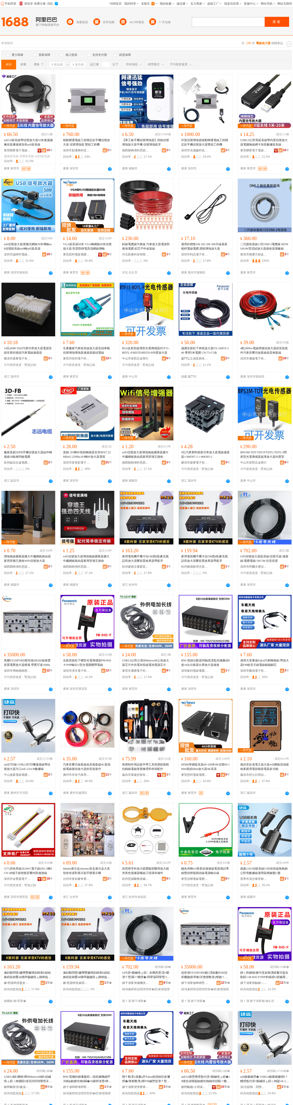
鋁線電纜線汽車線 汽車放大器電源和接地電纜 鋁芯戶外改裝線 (146, 246)
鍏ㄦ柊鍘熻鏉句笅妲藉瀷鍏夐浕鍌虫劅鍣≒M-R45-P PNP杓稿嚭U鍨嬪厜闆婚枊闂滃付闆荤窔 (264, 975)
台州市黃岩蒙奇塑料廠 (76, 879)
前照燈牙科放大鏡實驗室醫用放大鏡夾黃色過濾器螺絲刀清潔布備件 (145, 871)
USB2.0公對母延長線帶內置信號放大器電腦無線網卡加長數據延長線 (264, 142)
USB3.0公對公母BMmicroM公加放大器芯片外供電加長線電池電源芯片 (145, 663)
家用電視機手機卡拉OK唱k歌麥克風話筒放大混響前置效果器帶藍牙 (145, 558)
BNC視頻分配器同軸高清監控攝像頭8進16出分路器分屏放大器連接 (205, 663)
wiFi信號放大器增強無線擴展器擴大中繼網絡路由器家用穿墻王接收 (145, 454)
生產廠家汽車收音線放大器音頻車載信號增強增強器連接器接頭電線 (86, 350)
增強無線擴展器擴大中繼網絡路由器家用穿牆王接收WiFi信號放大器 (27, 558)
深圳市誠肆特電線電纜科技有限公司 (17, 254)
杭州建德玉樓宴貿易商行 (135, 566)
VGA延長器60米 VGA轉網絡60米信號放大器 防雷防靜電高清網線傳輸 (87, 246)
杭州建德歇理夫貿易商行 (194, 566)
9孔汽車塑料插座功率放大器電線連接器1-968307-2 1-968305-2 (205, 454)
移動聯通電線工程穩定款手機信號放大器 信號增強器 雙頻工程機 (86, 142)
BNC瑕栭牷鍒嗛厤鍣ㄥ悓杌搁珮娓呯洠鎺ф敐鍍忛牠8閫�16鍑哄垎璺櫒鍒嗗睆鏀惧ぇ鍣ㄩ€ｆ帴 (87, 1079)
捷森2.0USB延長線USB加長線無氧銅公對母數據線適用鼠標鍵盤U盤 (264, 871)
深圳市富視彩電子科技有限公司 (76, 462)
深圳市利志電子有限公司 (194, 254)
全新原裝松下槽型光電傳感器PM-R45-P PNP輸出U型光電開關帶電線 (87, 663)
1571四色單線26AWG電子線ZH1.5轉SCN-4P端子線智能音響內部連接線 (28, 871)
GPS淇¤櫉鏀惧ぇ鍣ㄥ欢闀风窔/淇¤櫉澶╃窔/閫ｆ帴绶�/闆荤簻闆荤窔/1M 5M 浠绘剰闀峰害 (146, 975)
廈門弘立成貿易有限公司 (194, 358)
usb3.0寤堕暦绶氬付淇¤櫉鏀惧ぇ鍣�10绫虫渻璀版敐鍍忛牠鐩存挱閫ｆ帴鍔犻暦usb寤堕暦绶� (205, 1079)
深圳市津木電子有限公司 (76, 670)
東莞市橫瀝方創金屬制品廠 (253, 254)
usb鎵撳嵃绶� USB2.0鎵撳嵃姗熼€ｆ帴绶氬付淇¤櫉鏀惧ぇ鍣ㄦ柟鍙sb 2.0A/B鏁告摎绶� (264, 1079)
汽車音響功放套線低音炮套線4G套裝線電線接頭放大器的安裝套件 (87, 767)
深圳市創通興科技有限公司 (76, 150)
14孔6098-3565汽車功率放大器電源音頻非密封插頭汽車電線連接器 (28, 350)
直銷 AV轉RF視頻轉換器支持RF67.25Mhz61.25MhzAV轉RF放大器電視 (87, 454)
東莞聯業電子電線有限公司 (17, 150)
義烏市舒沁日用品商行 (253, 774)
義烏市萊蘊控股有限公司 (135, 774)
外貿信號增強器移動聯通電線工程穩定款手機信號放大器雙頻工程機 (204, 142)
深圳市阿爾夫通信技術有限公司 (253, 566)
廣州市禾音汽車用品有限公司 (76, 774)
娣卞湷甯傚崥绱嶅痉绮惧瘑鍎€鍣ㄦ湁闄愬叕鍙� (194, 983)
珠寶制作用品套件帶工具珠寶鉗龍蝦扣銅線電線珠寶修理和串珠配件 (145, 767)
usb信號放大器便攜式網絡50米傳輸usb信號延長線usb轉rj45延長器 (28, 246)
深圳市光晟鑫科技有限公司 (194, 150)
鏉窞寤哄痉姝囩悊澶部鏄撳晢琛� (76, 983)
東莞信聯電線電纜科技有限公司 (194, 879)
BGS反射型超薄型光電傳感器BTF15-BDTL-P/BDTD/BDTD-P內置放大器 (145, 350)
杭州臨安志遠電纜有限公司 (17, 462)
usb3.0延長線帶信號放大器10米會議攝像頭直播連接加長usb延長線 (28, 142)
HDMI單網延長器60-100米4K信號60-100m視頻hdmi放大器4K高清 (205, 767)
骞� (49, 982)
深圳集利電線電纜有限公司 (194, 670)
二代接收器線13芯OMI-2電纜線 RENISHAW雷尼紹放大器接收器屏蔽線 (264, 246)
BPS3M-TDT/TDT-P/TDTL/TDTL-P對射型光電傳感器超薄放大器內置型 (263, 454)
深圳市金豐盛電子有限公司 (17, 879)
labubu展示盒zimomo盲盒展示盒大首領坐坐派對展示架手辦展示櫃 (86, 871)
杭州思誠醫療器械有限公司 (135, 879)
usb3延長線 (42, 156)
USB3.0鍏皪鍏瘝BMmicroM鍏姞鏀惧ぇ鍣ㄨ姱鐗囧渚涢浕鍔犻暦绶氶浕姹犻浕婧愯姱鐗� (28, 1079)
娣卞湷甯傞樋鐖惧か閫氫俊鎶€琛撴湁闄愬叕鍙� (135, 983)
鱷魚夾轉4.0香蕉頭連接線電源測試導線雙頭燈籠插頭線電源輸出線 (205, 871)
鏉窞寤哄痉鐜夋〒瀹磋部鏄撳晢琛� (17, 983)
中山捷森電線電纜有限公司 (17, 774)
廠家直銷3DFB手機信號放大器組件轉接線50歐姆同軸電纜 (28, 454)
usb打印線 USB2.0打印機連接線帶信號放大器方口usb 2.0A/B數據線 (27, 767)
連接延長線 (11, 156)
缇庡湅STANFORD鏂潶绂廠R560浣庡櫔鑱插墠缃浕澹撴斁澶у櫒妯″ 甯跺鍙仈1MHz (204, 975)
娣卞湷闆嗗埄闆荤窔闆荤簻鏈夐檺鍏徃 (76, 1087)
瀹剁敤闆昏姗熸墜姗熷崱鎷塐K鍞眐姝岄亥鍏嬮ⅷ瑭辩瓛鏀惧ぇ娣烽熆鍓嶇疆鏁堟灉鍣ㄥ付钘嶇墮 (27, 975)
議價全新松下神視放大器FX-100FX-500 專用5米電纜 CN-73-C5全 (205, 350)
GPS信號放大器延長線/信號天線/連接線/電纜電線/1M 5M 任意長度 (264, 558)
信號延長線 (26, 156)
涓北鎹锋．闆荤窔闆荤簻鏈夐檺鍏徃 (253, 1087)
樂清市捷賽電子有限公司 (17, 358)
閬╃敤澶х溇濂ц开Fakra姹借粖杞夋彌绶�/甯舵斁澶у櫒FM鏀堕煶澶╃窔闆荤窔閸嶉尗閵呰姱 (146, 1079)
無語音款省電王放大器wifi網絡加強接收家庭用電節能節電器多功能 (264, 767)
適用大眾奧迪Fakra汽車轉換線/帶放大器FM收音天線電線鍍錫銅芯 (264, 663)
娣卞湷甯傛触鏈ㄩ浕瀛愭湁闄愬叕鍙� (253, 983)
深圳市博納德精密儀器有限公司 (17, 670)
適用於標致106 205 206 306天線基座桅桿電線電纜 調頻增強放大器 (204, 246)
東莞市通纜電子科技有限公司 (135, 670)
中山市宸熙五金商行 (135, 358)
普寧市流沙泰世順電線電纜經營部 (253, 879)
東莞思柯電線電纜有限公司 (76, 254)
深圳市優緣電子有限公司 (253, 358)
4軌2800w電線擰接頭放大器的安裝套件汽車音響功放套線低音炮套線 (264, 350)
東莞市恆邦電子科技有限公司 (76, 358)
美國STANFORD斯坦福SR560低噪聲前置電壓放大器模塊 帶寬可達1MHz (27, 663)
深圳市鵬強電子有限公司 (253, 670)
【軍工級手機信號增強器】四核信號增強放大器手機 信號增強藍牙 (145, 142)
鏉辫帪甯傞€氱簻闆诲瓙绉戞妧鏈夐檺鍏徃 (17, 1087)
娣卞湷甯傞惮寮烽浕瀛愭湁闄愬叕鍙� (135, 1087)
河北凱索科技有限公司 (135, 254)
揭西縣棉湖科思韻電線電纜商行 (135, 150)
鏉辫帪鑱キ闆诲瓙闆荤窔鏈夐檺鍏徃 (194, 1087)
